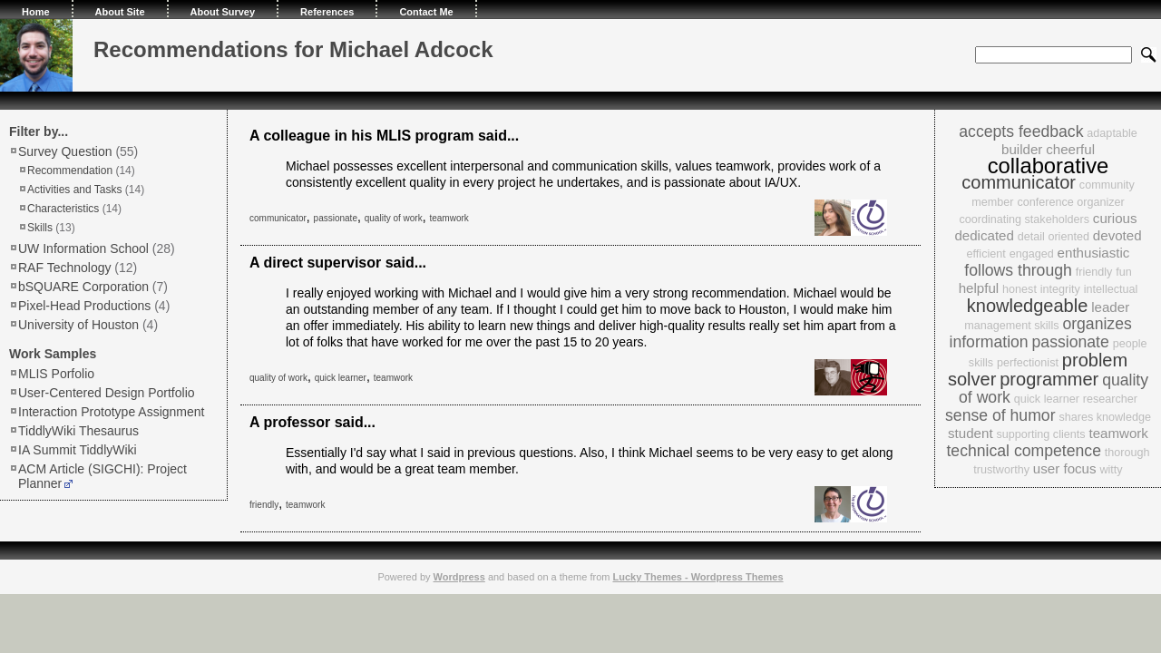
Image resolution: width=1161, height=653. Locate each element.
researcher (1110, 399)
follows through (1018, 270)
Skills (40, 227)
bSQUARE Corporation (83, 286)
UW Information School (83, 248)
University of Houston (78, 324)
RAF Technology (64, 267)
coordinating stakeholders (1024, 219)
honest (1019, 289)
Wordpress (459, 576)
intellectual (1111, 289)
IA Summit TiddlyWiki (77, 450)
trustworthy (1001, 469)
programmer (1049, 379)
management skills (1011, 325)
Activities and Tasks (74, 189)
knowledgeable (1027, 306)
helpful (979, 288)
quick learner (340, 378)
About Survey (223, 11)
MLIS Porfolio (56, 373)
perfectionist (1028, 362)
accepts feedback (1021, 131)
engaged (1032, 254)
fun (1124, 272)
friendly (263, 505)
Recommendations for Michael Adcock (293, 49)
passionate (335, 218)
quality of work (394, 218)
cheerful (1070, 149)
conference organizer (1070, 202)
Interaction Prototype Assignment (111, 411)
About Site (120, 11)
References (327, 11)
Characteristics (63, 208)
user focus (1065, 468)
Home (36, 11)
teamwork (448, 218)
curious (1115, 218)
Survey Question (65, 151)
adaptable (1112, 133)
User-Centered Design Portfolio (106, 392)
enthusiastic (1094, 252)
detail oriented (1053, 236)
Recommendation (69, 170)
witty (1110, 469)
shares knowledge (1105, 417)
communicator (278, 218)
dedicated (984, 235)
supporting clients (1041, 434)
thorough (1127, 452)
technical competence (1023, 451)
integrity (1060, 289)
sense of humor (1000, 415)
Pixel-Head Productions (84, 305)
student (970, 433)
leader (1110, 307)
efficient (986, 254)
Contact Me (426, 11)
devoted (1117, 235)
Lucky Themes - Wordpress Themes (697, 576)
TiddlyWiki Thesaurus (78, 431)
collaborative (1048, 165)
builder (1021, 149)
